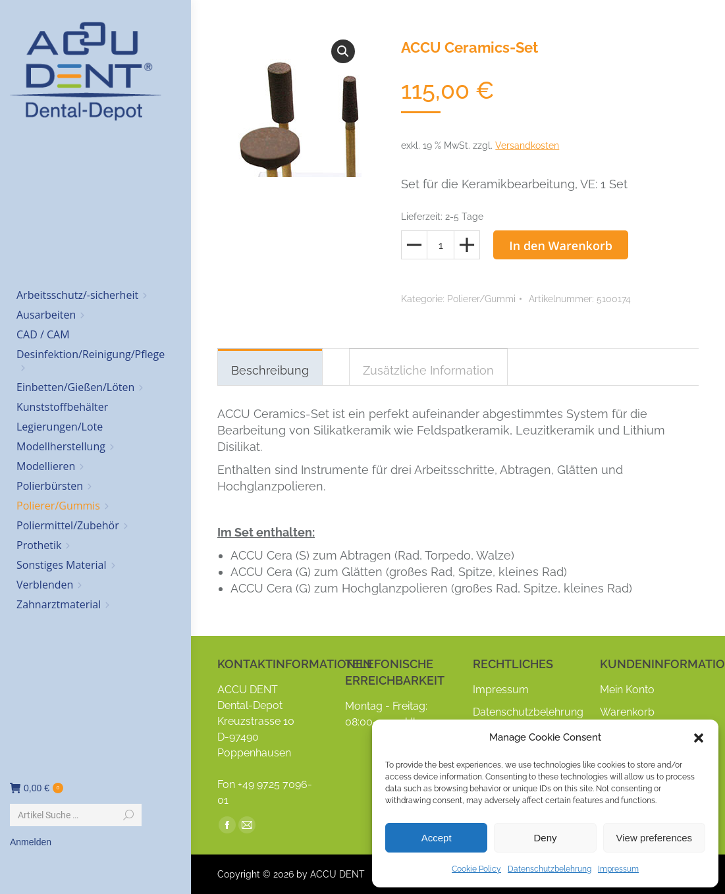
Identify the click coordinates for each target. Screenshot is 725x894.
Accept (436, 837)
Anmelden (30, 842)
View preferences (654, 837)
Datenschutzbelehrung (549, 869)
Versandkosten (527, 145)
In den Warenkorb (560, 245)
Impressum (618, 869)
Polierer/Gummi (481, 299)
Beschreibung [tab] (270, 370)
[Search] (76, 815)
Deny (544, 837)
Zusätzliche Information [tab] (428, 370)
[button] (698, 738)
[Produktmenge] (440, 244)
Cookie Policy (476, 869)
